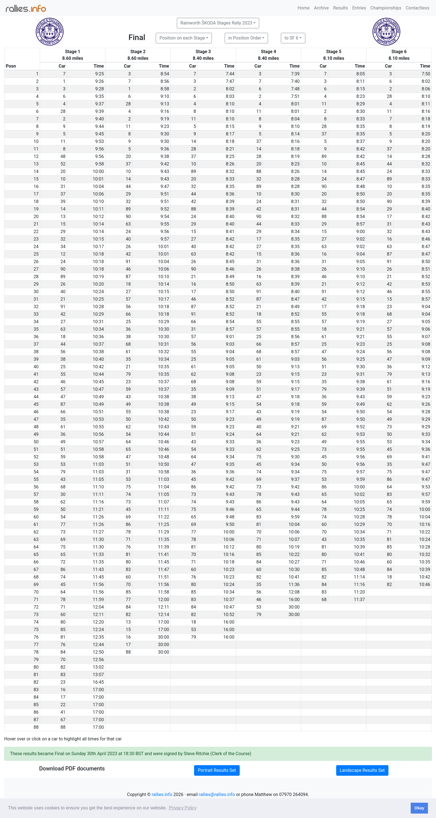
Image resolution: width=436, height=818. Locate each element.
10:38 (98, 351)
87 (389, 254)
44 (389, 164)
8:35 (360, 126)
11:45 (163, 562)
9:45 (99, 134)
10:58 (98, 449)
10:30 (163, 329)
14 (193, 141)
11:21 (98, 509)
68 (389, 314)
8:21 (230, 149)
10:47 (98, 389)
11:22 (163, 517)
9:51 (164, 194)
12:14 (163, 614)
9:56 (99, 149)
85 (389, 547)
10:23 (228, 569)
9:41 (426, 456)
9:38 (164, 156)
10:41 (359, 554)
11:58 (163, 592)
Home (303, 8)
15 (63, 224)
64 (258, 434)
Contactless (417, 8)
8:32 (426, 164)
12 (63, 254)
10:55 (98, 426)
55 (324, 314)
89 (324, 156)
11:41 (163, 554)
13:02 (98, 667)
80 (258, 547)
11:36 (294, 584)
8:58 (164, 89)
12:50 (98, 652)
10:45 (98, 381)
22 (63, 704)
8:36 (230, 194)
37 (324, 134)
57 (128, 299)
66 (128, 314)
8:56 (164, 81)
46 (128, 269)
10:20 (98, 284)
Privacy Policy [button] (183, 807)
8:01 (295, 104)
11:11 (98, 494)
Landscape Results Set (362, 770)
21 (193, 276)
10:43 (163, 426)
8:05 (360, 73)
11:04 (163, 487)
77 (63, 524)
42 (193, 201)
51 (324, 366)
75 (258, 456)
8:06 (426, 89)
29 (128, 194)
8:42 (360, 149)
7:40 (295, 81)
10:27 (294, 562)
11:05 (98, 479)
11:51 (163, 577)
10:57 (98, 441)
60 (324, 524)
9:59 (360, 479)
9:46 (230, 509)
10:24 (98, 291)
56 (128, 306)
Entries (359, 8)
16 (389, 239)
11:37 (359, 599)
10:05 (359, 502)
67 (63, 719)
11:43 (98, 569)
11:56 (98, 584)
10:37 (98, 344)
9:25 (99, 73)
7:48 (295, 89)
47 (324, 351)
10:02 (359, 494)
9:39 (99, 111)
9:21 (360, 329)
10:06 (98, 194)
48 (63, 156)
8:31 (295, 201)
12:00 (163, 599)
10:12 (98, 216)
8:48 (360, 186)
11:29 (163, 532)
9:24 (360, 351)
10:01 (98, 179)
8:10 (426, 96)
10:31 (98, 321)
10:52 (228, 614)
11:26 (98, 517)
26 (128, 246)
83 (389, 494)
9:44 (99, 126)
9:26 (99, 81)
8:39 (230, 201)
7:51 (295, 96)
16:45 (98, 682)
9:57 (164, 239)
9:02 (360, 239)
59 (258, 381)
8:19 (426, 126)
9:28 (99, 89)
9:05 (360, 261)
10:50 (163, 464)
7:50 (426, 73)
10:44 (98, 374)
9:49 (360, 404)
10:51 (98, 411)
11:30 (98, 539)
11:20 (359, 592)
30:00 (294, 607)
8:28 (426, 156)
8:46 (426, 239)
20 (128, 156)
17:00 (163, 622)
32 (258, 179)
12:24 (98, 629)
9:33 (426, 434)
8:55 (426, 291)
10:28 (98, 306)
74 (258, 472)
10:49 (98, 396)
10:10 (98, 201)
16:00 (294, 599)
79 (128, 374)
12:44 (98, 644)
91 (128, 261)
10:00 (98, 171)
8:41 (230, 231)
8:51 (426, 269)
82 (258, 577)
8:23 (360, 96)
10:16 (424, 524)
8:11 (360, 81)
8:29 (360, 104)
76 (128, 547)
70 (389, 524)
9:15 (360, 299)
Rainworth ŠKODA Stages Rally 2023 (216, 23)
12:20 (98, 622)
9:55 (164, 224)
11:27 (98, 532)
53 (389, 441)
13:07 (98, 674)
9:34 (426, 441)
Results (340, 8)
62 (193, 374)
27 (193, 239)
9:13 (164, 104)
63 (128, 224)
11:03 (98, 464)
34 (63, 246)
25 (128, 321)
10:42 (98, 366)
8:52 (426, 276)
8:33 (360, 119)
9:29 (426, 419)
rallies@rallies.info (217, 794)
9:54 (164, 216)
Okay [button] (419, 808)
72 (63, 562)
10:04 (98, 186)
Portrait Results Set (217, 770)
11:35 (163, 539)
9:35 (99, 96)
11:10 (98, 487)
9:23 (164, 126)
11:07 (163, 502)
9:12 (360, 284)
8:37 (360, 141)
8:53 (426, 284)
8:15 (360, 89)
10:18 (98, 254)
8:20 (426, 134)
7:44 (230, 73)
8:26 (230, 164)
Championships (385, 8)
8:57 (360, 224)
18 (128, 284)
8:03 (230, 96)
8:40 (426, 209)
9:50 (360, 411)
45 (389, 449)
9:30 (164, 134)
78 (258, 494)
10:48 (163, 456)
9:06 (426, 329)
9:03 (230, 344)
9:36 (164, 149)
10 (193, 164)
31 (63, 186)
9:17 (295, 389)
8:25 (230, 156)
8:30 (360, 111)
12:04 (98, 607)
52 (63, 164)
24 (389, 171)
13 (63, 216)
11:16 (98, 502)
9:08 (426, 344)
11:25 (163, 524)
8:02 (426, 81)
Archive (321, 8)
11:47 (163, 569)
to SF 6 (291, 38)
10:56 (98, 434)
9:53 (99, 141)
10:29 (98, 314)
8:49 (230, 276)
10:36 (98, 336)
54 (258, 404)
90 (324, 186)
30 (63, 494)
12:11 (163, 607)
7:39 (295, 73)
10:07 (294, 539)
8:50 (360, 194)
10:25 (98, 299)
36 (128, 329)
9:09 (426, 359)
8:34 (295, 231)
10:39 (359, 547)
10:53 (98, 419)
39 (63, 201)
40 (128, 239)
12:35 (98, 637)
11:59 (98, 599)
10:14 (98, 224)
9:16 (164, 111)
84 (258, 562)
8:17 (230, 134)
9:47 (164, 186)
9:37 (99, 104)
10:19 (98, 276)
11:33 (98, 554)
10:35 (163, 366)
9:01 (230, 336)
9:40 (99, 119)
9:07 (426, 336)
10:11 (98, 209)
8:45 (360, 164)
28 (389, 96)
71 (389, 532)
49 (128, 404)
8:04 (295, 119)
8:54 (164, 73)
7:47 (230, 81)
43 (128, 396)
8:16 (426, 111)
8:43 (426, 224)
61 (324, 336)
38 (128, 336)
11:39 (163, 547)
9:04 (360, 254)
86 (389, 479)
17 (389, 216)
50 (258, 366)
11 (324, 104)
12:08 (294, 592)
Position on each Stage (182, 38)
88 (258, 171)
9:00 (360, 231)
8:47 (360, 179)
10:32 (163, 351)
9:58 (99, 164)
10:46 (163, 441)
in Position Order (244, 38)
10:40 (98, 359)
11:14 (359, 577)
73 (389, 426)
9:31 (360, 374)
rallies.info (162, 794)
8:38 (295, 269)
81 (258, 524)
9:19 (164, 119)
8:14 (295, 134)
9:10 (164, 96)
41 (63, 712)
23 (389, 306)
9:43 (164, 171)
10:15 (98, 239)
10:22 (424, 532)
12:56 (98, 659)
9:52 (164, 209)
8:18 (426, 119)
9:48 (230, 517)
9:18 (360, 306)
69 (324, 426)
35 (128, 359)
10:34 (98, 329)
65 (128, 449)
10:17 (98, 246)
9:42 (164, 164)
